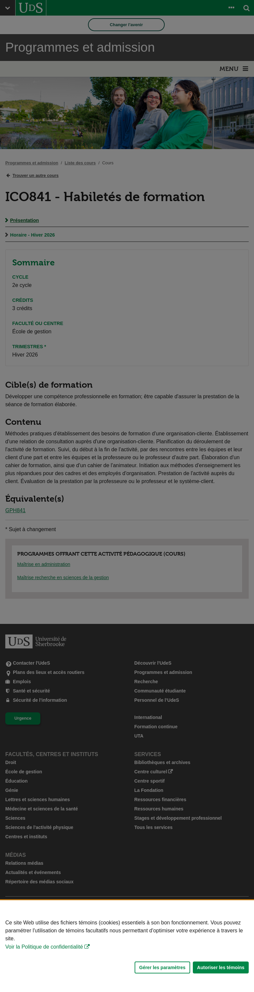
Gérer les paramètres (162, 967)
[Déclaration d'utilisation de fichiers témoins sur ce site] (127, 946)
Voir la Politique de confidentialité (44, 947)
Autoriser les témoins (220, 967)
